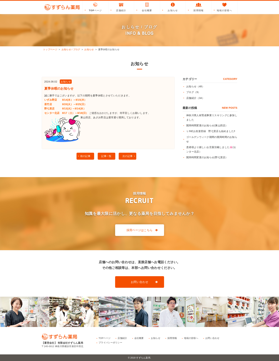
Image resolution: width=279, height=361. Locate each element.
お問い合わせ (139, 281)
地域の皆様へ (224, 7)
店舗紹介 (121, 7)
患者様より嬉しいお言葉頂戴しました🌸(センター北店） (211, 149)
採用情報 (198, 7)
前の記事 (85, 157)
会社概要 (147, 7)
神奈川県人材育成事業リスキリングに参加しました (211, 117)
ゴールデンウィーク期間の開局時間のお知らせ (211, 139)
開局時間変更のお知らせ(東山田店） (207, 125)
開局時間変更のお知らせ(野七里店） (207, 157)
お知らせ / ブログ (71, 49)
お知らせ (173, 7)
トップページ (50, 49)
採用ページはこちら (140, 230)
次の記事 (128, 157)
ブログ (193, 92)
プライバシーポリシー (110, 342)
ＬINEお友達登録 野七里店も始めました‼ (210, 131)
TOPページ (95, 7)
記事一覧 (106, 157)
